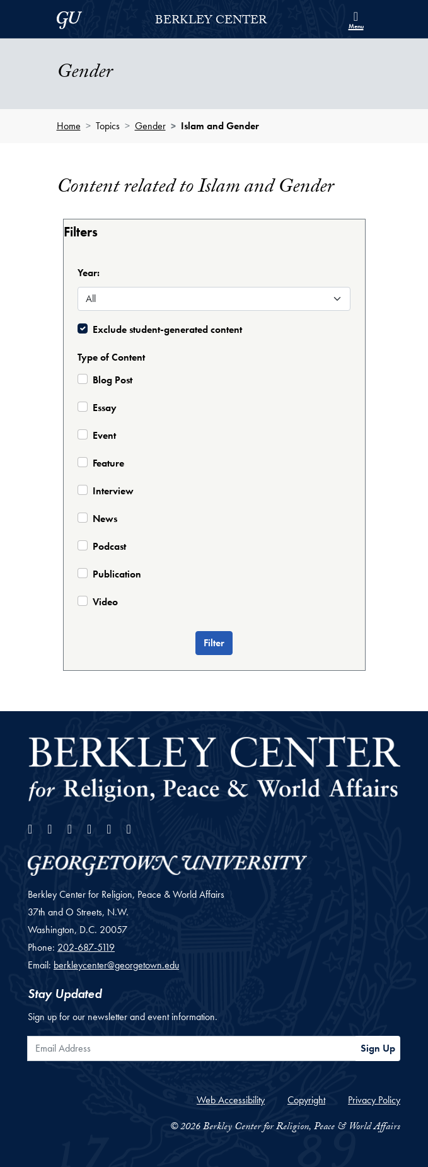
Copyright (306, 1099)
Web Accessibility (231, 1099)
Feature (108, 463)
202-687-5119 (86, 947)
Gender (150, 125)
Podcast (109, 546)
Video (105, 601)
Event (104, 435)
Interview (113, 490)
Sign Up (378, 1048)
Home (69, 125)
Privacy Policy (374, 1099)
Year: (89, 272)
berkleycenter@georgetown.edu (116, 965)
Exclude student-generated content (167, 329)
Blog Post (112, 379)
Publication (117, 574)
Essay (105, 407)
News (105, 518)
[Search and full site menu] (356, 19)
